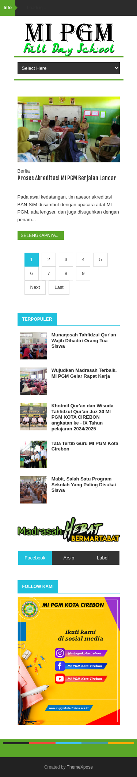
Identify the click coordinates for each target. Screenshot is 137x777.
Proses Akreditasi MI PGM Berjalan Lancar (67, 178)
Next (35, 287)
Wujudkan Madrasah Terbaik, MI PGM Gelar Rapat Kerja (84, 373)
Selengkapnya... (41, 235)
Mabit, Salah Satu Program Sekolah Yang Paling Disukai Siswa (84, 484)
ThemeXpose (80, 767)
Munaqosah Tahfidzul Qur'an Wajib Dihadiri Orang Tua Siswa (84, 340)
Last (59, 287)
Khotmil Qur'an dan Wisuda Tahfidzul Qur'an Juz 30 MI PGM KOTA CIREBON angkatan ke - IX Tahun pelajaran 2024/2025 (83, 417)
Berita (24, 171)
